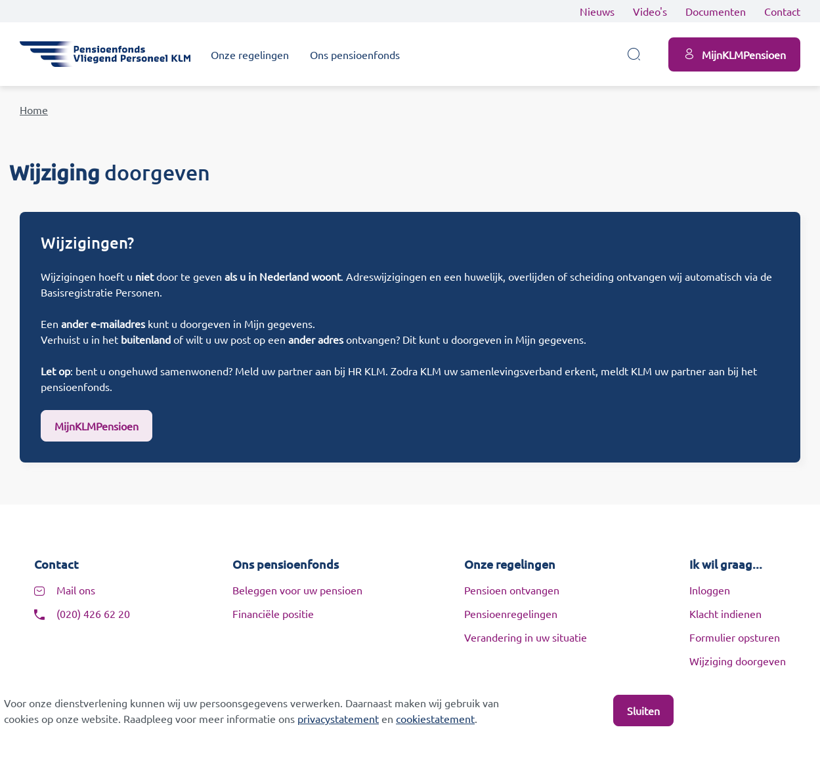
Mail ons (75, 589)
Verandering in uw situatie (525, 637)
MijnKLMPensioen (96, 425)
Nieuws (597, 11)
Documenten (715, 11)
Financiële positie (273, 613)
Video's (650, 11)
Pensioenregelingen (510, 613)
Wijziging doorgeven (737, 660)
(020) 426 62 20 (93, 613)
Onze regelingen (250, 54)
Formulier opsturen (734, 637)
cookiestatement (435, 718)
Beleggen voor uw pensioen (297, 589)
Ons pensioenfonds (355, 54)
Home (34, 109)
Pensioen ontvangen (511, 589)
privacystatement (338, 718)
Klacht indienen (725, 613)
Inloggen (709, 589)
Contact (782, 11)
